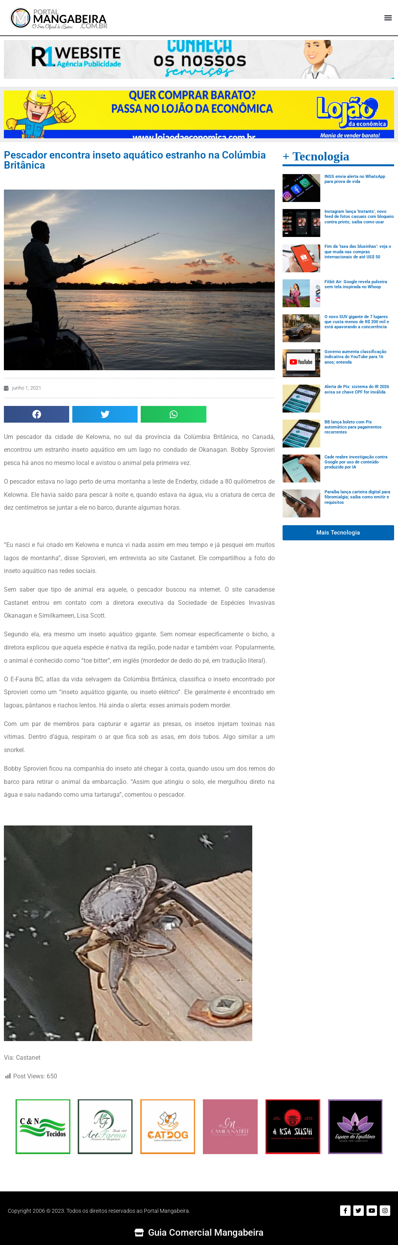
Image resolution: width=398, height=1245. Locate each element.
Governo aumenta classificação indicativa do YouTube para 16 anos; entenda (355, 356)
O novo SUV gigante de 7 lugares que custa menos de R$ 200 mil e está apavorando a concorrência (357, 321)
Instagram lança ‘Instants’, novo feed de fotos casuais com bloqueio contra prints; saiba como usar (359, 216)
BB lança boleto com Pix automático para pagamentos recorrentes (353, 427)
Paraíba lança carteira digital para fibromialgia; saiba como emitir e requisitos (357, 497)
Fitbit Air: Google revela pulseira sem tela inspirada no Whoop (356, 284)
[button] (388, 18)
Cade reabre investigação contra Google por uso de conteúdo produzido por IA (356, 462)
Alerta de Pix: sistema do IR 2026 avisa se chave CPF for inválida (357, 389)
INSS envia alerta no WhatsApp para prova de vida (355, 179)
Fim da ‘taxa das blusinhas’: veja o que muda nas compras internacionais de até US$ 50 (358, 251)
